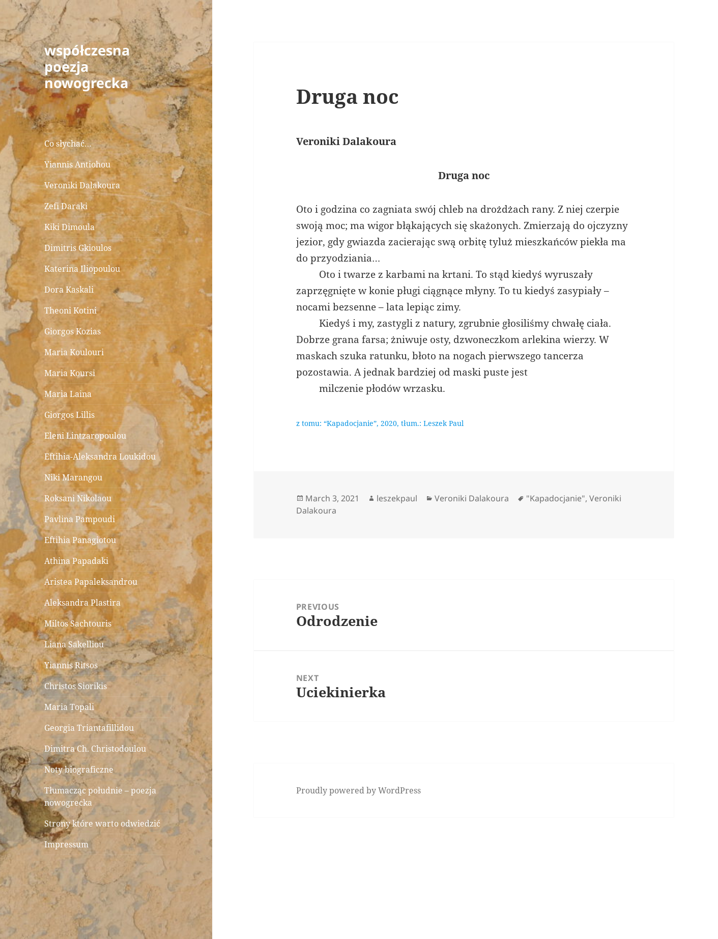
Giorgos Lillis (69, 414)
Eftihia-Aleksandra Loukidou (101, 456)
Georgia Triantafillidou (89, 727)
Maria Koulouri (74, 352)
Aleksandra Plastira (82, 602)
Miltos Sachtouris (77, 623)
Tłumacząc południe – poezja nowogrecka (100, 796)
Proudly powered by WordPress (358, 790)
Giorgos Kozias (72, 331)
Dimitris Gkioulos (77, 247)
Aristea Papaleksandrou (90, 581)
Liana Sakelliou (74, 644)
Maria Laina (68, 394)
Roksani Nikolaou (77, 498)
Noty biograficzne (78, 769)
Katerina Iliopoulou (82, 268)
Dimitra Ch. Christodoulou (95, 748)
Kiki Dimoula (69, 227)
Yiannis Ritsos (71, 665)
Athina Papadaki (76, 560)
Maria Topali (69, 707)
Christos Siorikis (75, 686)
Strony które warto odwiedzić (102, 823)
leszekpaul (397, 498)
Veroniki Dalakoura (82, 185)
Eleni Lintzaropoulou (85, 435)
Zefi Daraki (66, 206)
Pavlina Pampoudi (79, 519)
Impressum (66, 844)
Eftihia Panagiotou (80, 540)
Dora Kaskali (69, 289)
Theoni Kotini (70, 310)
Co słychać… (68, 143)
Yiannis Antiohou (77, 164)
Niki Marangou (73, 477)
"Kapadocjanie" (555, 498)
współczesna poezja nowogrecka (87, 66)
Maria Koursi (69, 373)
